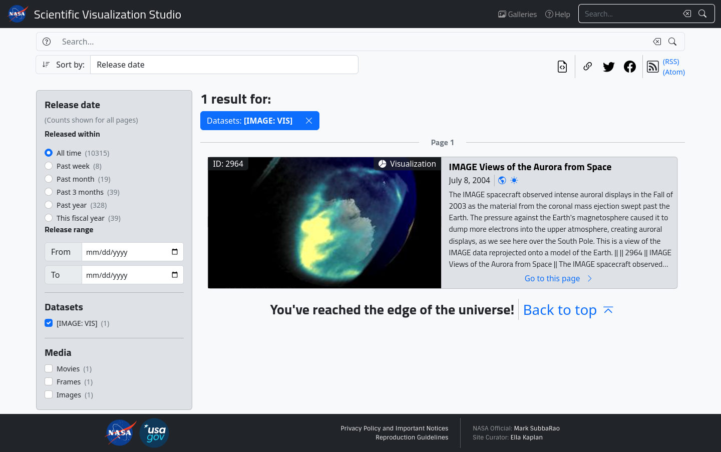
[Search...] (627, 13)
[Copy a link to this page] (587, 66)
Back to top (569, 309)
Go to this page (559, 278)
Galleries (517, 14)
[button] (308, 120)
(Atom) (674, 72)
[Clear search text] (685, 13)
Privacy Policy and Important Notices (394, 428)
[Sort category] (224, 64)
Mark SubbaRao (537, 428)
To (55, 274)
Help (557, 14)
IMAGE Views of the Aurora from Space (530, 166)
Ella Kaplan (527, 437)
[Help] (46, 41)
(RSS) (671, 61)
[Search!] (703, 13)
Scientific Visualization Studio (107, 14)
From (61, 251)
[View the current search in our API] (562, 66)
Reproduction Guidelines (412, 437)
